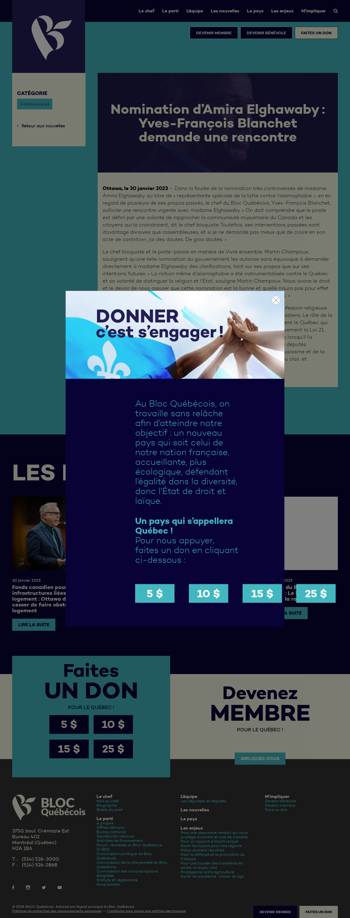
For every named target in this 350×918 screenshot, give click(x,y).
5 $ (155, 593)
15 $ (262, 593)
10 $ (208, 593)
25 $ (316, 593)
